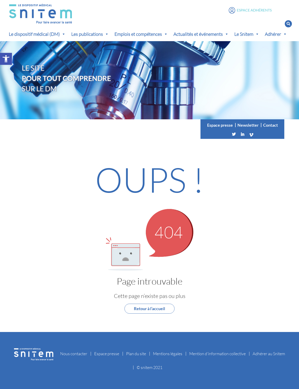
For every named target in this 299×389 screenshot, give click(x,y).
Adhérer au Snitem (269, 353)
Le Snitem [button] (246, 34)
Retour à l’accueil (149, 308)
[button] (6, 59)
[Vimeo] (251, 134)
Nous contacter (73, 353)
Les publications (90, 34)
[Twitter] (233, 134)
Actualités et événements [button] (201, 34)
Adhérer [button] (276, 34)
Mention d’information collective (217, 353)
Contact (270, 125)
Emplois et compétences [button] (141, 34)
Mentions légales (167, 353)
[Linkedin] (242, 134)
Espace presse (220, 125)
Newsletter (248, 125)
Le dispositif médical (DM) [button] (37, 34)
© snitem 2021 (149, 367)
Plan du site (136, 353)
